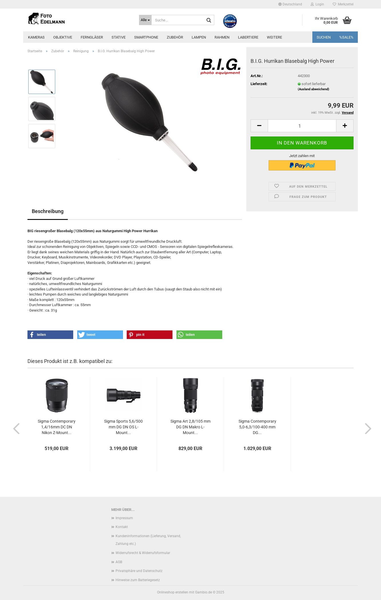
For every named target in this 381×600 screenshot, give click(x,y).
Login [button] (317, 4)
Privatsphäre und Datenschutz (139, 571)
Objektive (62, 37)
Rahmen (222, 37)
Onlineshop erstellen (172, 592)
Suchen (324, 37)
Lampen (199, 37)
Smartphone (146, 37)
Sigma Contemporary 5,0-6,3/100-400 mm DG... (257, 427)
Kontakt (122, 527)
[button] (290, 4)
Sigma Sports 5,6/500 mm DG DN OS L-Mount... (123, 427)
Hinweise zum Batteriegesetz (138, 580)
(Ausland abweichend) (313, 89)
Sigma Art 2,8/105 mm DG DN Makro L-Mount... (190, 427)
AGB (119, 562)
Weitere (274, 37)
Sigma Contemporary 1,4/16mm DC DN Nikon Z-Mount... (57, 427)
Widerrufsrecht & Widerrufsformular (143, 553)
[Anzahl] (302, 125)
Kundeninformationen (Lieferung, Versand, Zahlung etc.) (148, 540)
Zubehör (175, 37)
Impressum (124, 518)
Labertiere (248, 37)
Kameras (36, 37)
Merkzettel (343, 4)
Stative (119, 37)
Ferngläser (92, 37)
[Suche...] (145, 20)
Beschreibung (48, 211)
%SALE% (346, 37)
